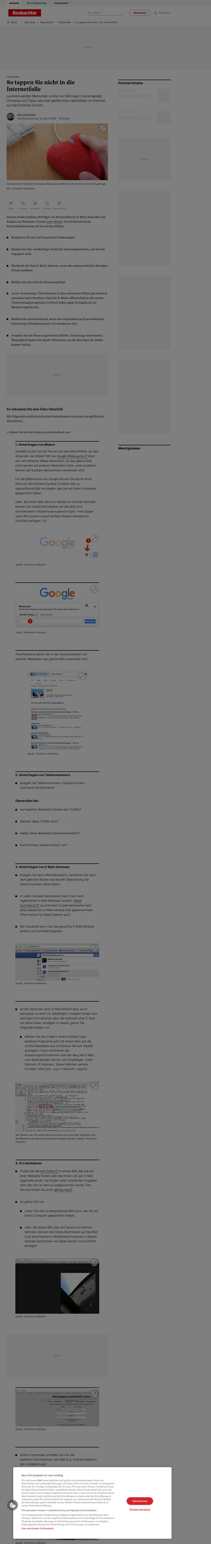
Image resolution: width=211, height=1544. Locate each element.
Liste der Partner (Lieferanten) (37, 1528)
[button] (12, 1505)
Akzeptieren (139, 1501)
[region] (92, 1503)
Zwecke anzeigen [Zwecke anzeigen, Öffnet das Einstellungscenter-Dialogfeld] (139, 1509)
